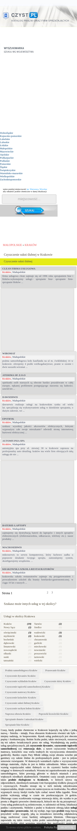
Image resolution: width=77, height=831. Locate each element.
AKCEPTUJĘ (66, 827)
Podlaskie (5, 160)
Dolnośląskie (6, 132)
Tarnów (38, 623)
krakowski (39, 636)
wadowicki (39, 632)
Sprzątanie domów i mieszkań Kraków (24, 719)
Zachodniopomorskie (10, 179)
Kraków (6, 272)
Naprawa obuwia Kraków (18, 714)
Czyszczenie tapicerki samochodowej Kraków (27, 686)
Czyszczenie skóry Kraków (57, 681)
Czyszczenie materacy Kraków (20, 692)
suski (6, 657)
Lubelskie (5, 139)
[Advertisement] (38, 93)
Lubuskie (4, 142)
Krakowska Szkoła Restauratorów (28, 569)
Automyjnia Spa (13, 440)
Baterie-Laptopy (14, 525)
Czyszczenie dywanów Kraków (20, 676)
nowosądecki (10, 650)
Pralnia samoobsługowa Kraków (21, 670)
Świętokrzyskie (7, 170)
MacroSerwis (12, 547)
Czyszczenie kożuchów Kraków (20, 697)
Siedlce (37, 627)
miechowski (40, 646)
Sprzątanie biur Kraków (17, 724)
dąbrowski (9, 643)
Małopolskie (6, 148)
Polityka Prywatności (55, 827)
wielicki (38, 660)
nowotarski (39, 650)
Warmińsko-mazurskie (11, 173)
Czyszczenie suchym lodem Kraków (23, 708)
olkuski (7, 653)
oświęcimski (10, 632)
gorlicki (38, 643)
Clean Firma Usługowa (18, 268)
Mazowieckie (7, 151)
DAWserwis (10, 397)
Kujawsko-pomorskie (11, 136)
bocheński (9, 639)
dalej (65, 594)
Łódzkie (4, 145)
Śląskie (3, 167)
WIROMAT (8, 353)
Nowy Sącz (9, 627)
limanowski (9, 646)
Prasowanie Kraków (55, 670)
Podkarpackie (7, 157)
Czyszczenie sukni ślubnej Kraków (22, 703)
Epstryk (8, 418)
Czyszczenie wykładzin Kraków (20, 681)
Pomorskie (5, 163)
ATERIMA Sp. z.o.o (13, 375)
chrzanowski (40, 639)
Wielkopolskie (7, 176)
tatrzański (9, 660)
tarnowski (39, 657)
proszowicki (40, 653)
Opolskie (4, 154)
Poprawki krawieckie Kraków (54, 714)
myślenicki (9, 636)
